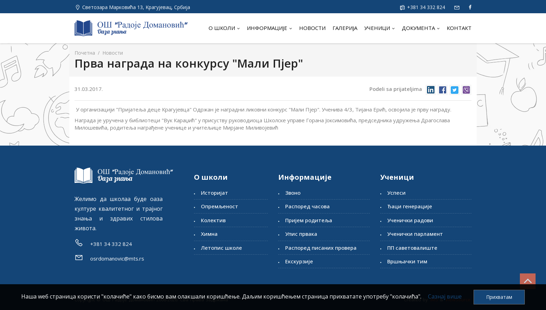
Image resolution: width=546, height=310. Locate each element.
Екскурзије (299, 261)
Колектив (213, 220)
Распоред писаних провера (321, 247)
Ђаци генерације (409, 206)
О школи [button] (224, 27)
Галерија (345, 27)
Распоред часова (307, 206)
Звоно (293, 192)
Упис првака (301, 233)
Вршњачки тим (407, 261)
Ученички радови (410, 220)
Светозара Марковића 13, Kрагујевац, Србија (136, 7)
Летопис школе (221, 247)
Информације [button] (269, 27)
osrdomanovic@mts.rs (117, 258)
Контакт (459, 27)
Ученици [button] (379, 27)
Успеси (396, 192)
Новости (312, 27)
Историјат (214, 192)
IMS (434, 299)
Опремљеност (219, 206)
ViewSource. (458, 299)
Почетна (85, 52)
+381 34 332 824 (425, 7)
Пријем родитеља (308, 220)
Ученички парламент (415, 233)
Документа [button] (421, 27)
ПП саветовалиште (412, 247)
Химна (209, 233)
